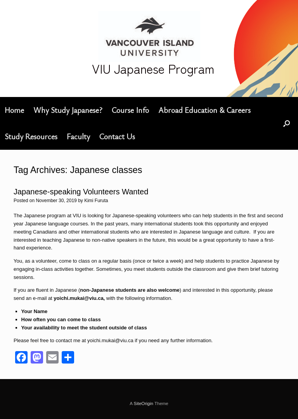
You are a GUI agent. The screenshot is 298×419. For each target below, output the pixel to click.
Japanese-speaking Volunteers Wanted (81, 191)
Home (14, 110)
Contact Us (117, 136)
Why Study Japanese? (67, 110)
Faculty (78, 136)
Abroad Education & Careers (204, 110)
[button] (286, 123)
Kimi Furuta (96, 200)
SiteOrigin (143, 403)
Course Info (130, 110)
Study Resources (31, 136)
